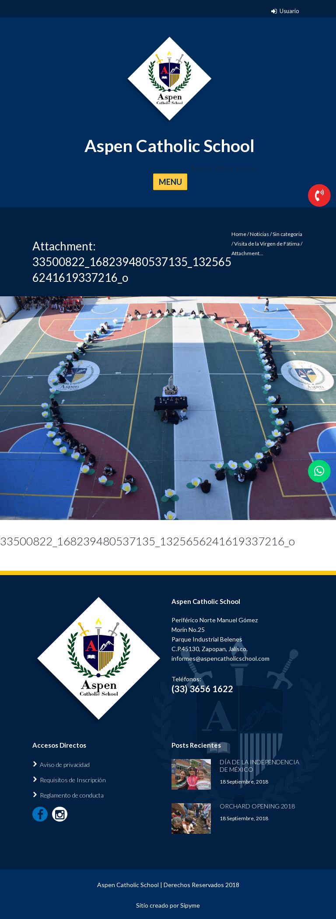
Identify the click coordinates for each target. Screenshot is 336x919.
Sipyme (190, 905)
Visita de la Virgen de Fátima (267, 243)
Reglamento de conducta (72, 795)
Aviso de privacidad (65, 764)
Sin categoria (287, 234)
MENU (170, 182)
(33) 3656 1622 (202, 688)
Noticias (259, 234)
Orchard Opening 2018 (257, 806)
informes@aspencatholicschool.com (221, 658)
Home (238, 234)
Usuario (289, 10)
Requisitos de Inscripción (73, 780)
